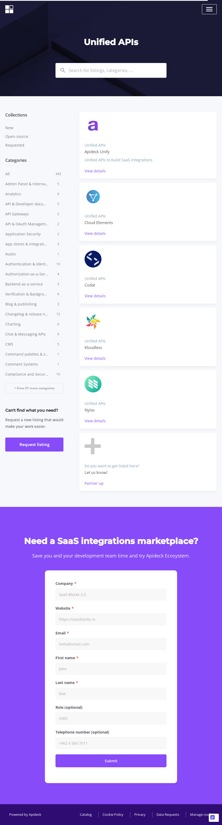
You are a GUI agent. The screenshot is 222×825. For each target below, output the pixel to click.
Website (63, 608)
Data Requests (167, 814)
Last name (65, 682)
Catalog (86, 814)
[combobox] (111, 70)
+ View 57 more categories (34, 388)
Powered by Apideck (25, 814)
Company (64, 583)
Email (61, 632)
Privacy (140, 814)
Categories (16, 160)
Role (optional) (69, 707)
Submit (111, 760)
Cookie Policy (113, 814)
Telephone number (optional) (82, 732)
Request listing (34, 444)
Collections (16, 115)
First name (65, 657)
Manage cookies (202, 814)
